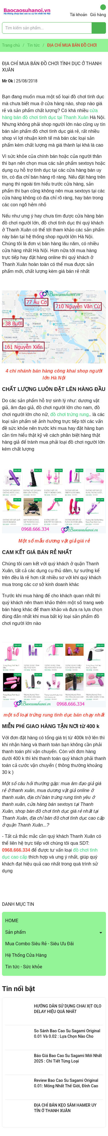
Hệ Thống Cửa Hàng (26, 955)
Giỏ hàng (98, 10)
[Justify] (99, 28)
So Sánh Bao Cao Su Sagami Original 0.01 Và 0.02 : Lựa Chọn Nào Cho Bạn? (67, 1036)
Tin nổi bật (18, 989)
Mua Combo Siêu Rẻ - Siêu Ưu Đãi (39, 943)
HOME (11, 920)
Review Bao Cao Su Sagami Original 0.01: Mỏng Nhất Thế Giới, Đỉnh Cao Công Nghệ (66, 1086)
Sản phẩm (15, 932)
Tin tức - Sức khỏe (23, 966)
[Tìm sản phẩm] (54, 28)
